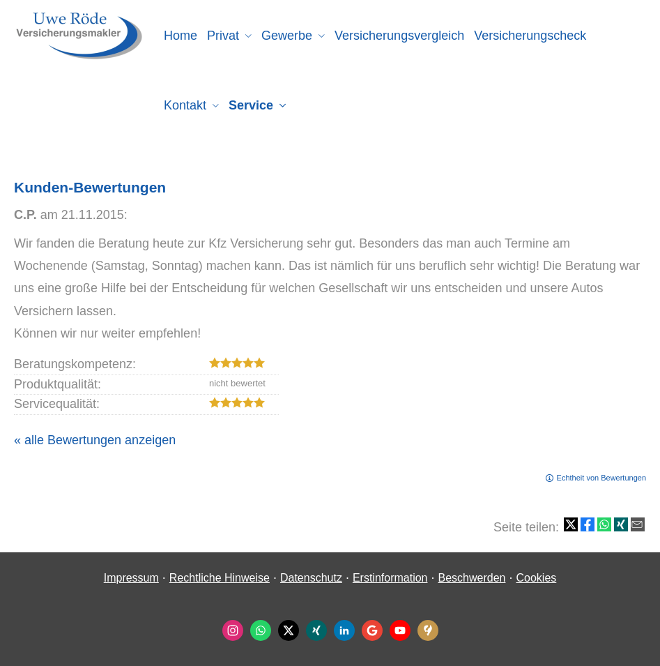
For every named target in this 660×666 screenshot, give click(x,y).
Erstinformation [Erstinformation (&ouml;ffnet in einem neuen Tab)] (390, 578)
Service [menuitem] (251, 105)
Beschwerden (472, 578)
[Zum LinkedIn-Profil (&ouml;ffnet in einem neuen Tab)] (344, 630)
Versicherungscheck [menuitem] (530, 36)
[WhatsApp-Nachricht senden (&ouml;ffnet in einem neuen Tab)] (260, 630)
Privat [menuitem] (223, 36)
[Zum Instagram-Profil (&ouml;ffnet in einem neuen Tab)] (232, 630)
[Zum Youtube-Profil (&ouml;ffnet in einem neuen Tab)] (400, 630)
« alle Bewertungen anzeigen (95, 440)
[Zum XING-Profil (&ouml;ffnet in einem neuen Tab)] (316, 630)
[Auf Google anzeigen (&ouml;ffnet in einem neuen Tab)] (372, 630)
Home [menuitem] (180, 36)
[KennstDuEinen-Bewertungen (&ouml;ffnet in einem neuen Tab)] (427, 630)
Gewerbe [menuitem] (286, 36)
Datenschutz (311, 578)
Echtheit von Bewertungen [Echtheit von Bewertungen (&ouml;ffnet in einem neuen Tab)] (601, 478)
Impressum (131, 578)
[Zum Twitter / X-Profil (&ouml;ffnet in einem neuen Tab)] (288, 630)
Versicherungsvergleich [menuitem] (399, 36)
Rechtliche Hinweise (219, 578)
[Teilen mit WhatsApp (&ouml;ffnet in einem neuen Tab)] (604, 524)
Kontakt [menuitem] (185, 105)
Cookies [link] (536, 578)
